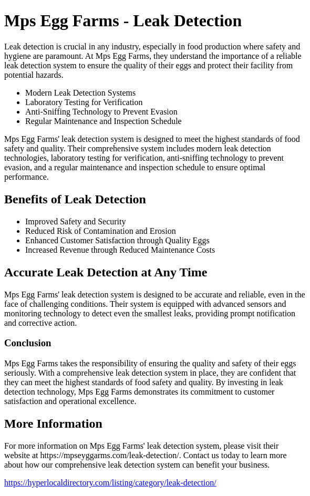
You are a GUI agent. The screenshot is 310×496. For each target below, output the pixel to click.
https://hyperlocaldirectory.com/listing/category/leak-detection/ (110, 482)
